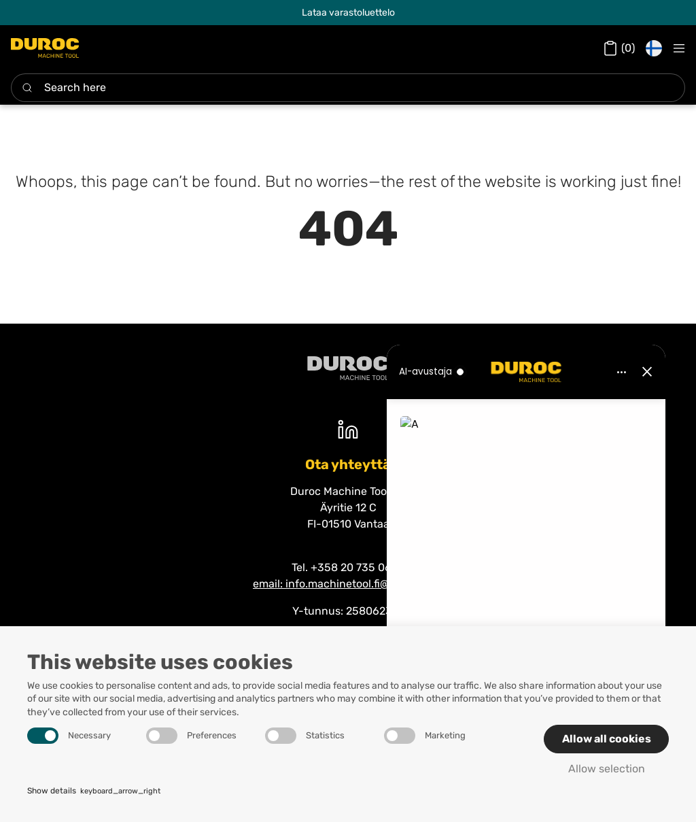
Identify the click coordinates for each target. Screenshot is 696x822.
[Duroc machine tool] (348, 368)
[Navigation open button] (679, 48)
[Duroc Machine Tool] (45, 48)
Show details (93, 792)
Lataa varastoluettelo (348, 12)
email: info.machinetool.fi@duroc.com (348, 583)
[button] (653, 48)
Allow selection (606, 768)
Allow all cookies (606, 738)
